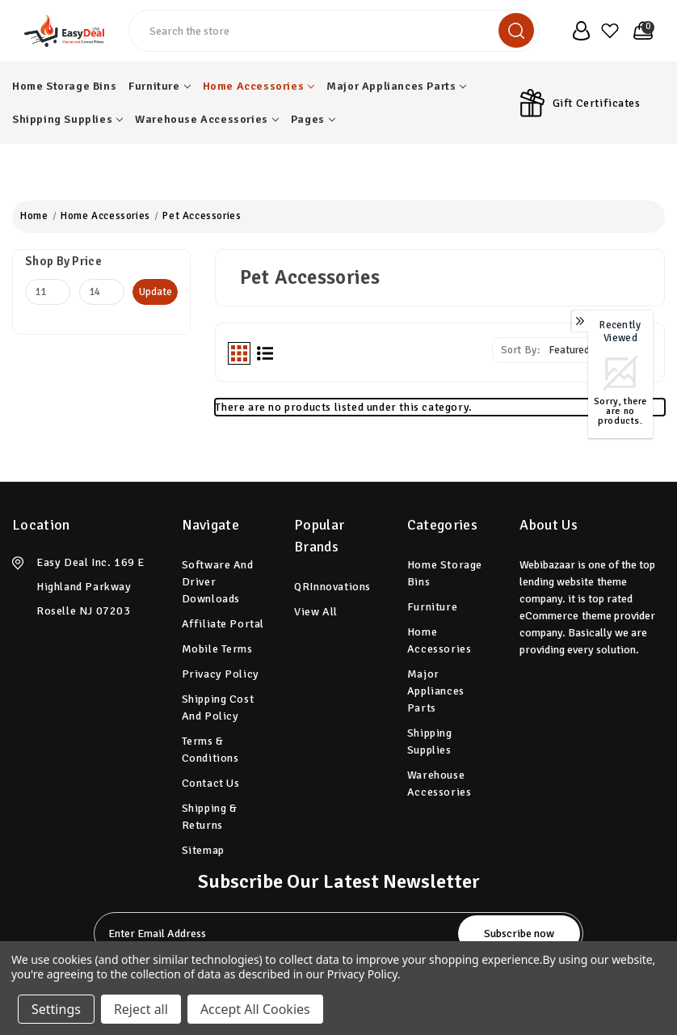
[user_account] (578, 30)
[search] (516, 30)
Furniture (159, 86)
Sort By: (520, 350)
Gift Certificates (597, 103)
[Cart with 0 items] (640, 30)
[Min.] (47, 292)
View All (316, 612)
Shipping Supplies (67, 119)
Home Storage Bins (64, 86)
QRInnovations (332, 587)
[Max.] (101, 292)
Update (155, 291)
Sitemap (203, 850)
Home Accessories (259, 86)
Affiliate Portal (223, 624)
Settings (56, 1009)
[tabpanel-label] (277, 933)
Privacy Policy (220, 674)
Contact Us (211, 783)
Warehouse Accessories (207, 119)
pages (313, 119)
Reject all (141, 1009)
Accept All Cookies (255, 1009)
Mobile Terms (217, 649)
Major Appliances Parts (396, 86)
